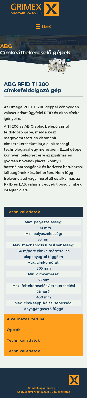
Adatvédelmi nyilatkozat (32, 391)
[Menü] (43, 26)
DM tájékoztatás (60, 391)
